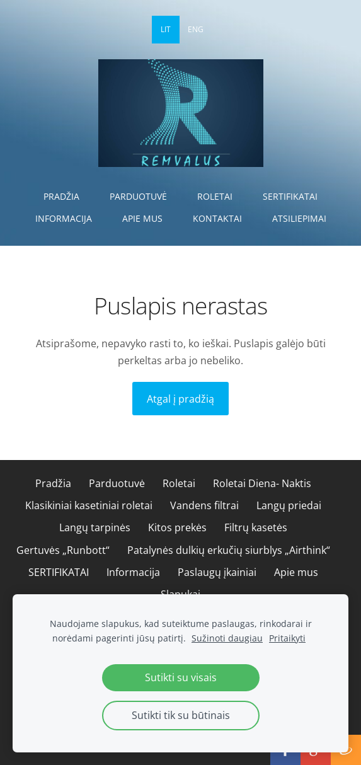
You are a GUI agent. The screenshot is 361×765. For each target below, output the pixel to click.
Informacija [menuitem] (63, 218)
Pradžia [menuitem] (61, 196)
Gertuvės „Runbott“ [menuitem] (63, 550)
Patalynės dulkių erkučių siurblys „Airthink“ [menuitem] (228, 550)
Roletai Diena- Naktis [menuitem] (262, 483)
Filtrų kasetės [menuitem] (255, 527)
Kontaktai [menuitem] (217, 218)
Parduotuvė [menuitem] (138, 196)
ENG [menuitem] (195, 29)
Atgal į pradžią (180, 399)
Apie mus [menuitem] (142, 218)
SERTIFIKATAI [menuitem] (290, 196)
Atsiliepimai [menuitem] (299, 218)
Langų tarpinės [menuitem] (94, 527)
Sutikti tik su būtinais (181, 715)
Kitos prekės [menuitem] (177, 527)
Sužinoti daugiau (227, 638)
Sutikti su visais (181, 677)
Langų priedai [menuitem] (288, 505)
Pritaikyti (287, 638)
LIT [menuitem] (166, 29)
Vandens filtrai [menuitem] (204, 505)
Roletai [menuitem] (214, 196)
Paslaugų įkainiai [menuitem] (217, 572)
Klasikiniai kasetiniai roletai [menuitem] (88, 505)
